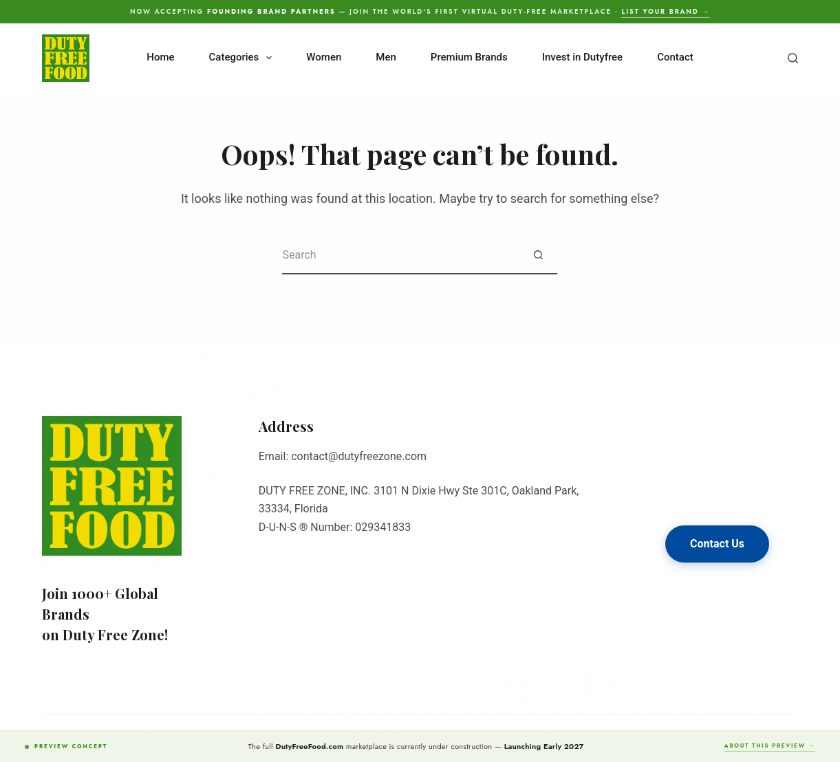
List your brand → (665, 12)
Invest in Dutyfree (582, 57)
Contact (675, 57)
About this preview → (769, 745)
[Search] (793, 58)
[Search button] (538, 255)
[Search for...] (400, 255)
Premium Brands (469, 57)
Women (323, 57)
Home (160, 57)
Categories (243, 58)
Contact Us (717, 543)
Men (386, 57)
